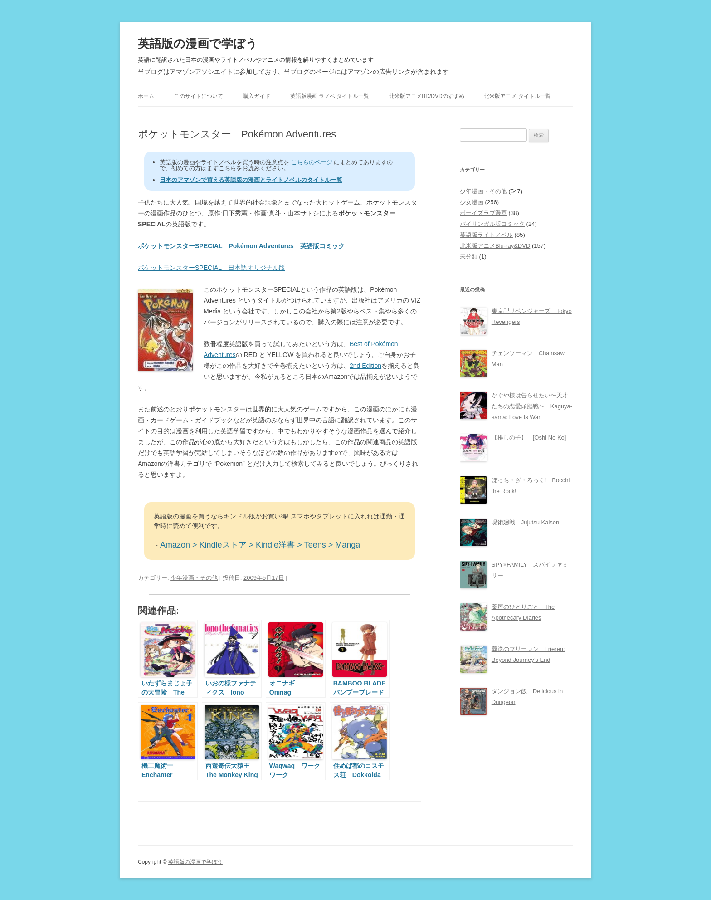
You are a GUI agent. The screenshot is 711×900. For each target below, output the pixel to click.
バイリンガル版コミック (492, 223)
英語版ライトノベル (486, 234)
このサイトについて (198, 96)
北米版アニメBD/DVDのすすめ (426, 96)
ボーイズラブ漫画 (483, 213)
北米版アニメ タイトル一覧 (517, 96)
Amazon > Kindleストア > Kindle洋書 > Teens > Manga (260, 544)
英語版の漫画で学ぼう (198, 43)
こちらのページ (311, 162)
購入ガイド (256, 96)
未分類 (468, 256)
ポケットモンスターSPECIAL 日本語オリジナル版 (211, 267)
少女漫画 (471, 202)
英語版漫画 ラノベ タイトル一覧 (330, 96)
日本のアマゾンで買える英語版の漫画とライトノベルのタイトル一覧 (251, 179)
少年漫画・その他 (194, 577)
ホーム (146, 96)
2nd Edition (365, 365)
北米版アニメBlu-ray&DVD (495, 245)
